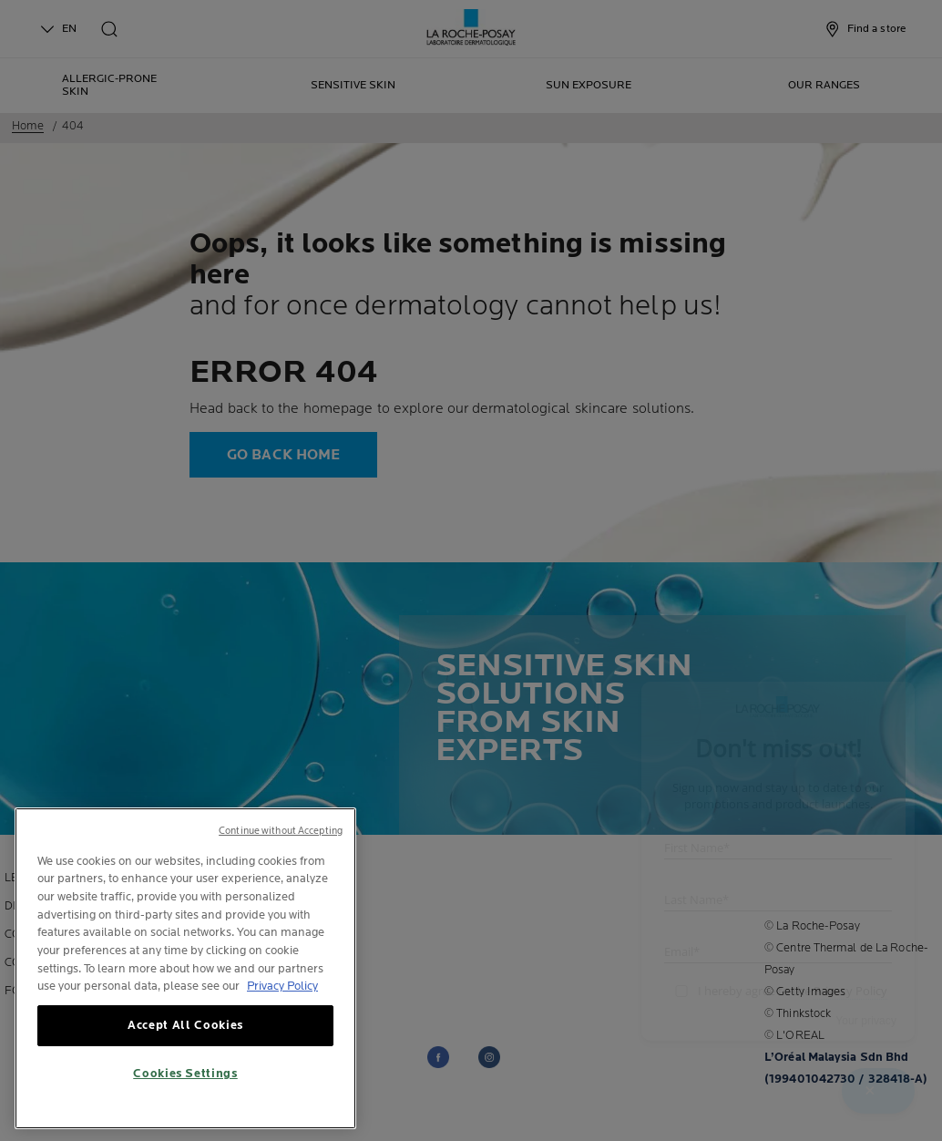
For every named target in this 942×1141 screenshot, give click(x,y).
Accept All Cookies (185, 1040)
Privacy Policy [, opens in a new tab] (282, 1001)
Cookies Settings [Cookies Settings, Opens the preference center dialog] (185, 1089)
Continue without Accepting (281, 845)
